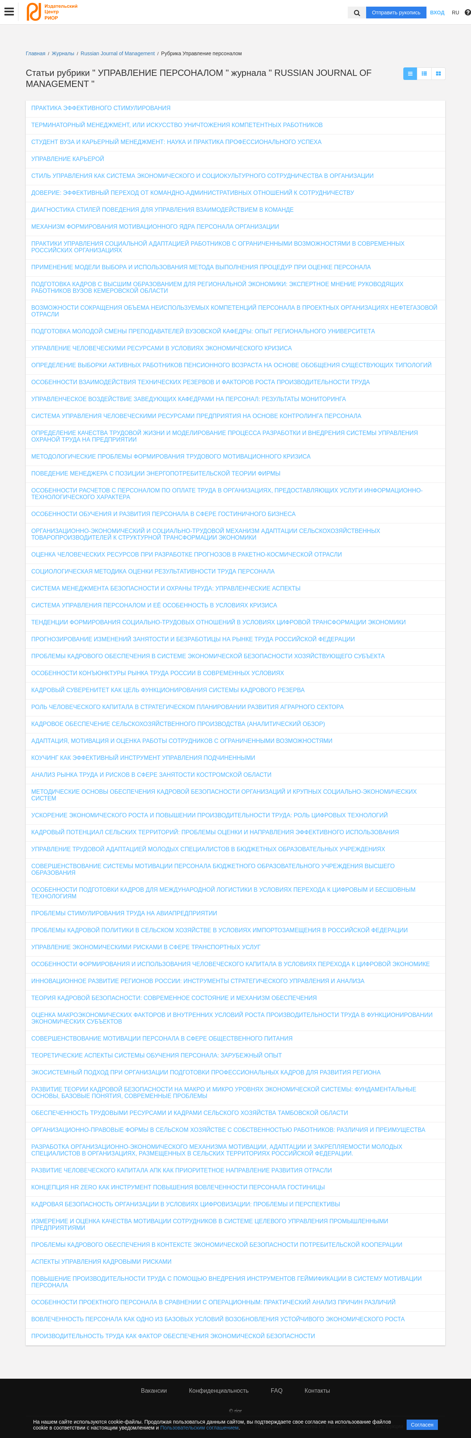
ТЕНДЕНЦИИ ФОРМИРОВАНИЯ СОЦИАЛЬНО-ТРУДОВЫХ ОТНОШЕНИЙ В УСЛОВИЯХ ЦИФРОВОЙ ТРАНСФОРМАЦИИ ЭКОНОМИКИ (218, 622)
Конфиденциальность (219, 1391)
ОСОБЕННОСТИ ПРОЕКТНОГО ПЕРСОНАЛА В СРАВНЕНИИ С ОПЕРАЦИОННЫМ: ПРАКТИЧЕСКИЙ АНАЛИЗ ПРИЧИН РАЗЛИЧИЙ (213, 1302)
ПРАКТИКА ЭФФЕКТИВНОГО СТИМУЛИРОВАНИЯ (101, 108)
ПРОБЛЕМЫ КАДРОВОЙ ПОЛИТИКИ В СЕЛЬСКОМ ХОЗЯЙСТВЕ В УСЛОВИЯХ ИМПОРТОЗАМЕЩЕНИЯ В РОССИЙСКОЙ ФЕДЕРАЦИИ (219, 930)
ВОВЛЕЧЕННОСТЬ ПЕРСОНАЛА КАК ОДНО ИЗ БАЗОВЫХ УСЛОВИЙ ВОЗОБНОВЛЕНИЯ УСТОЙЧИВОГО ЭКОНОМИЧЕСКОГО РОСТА (218, 1319)
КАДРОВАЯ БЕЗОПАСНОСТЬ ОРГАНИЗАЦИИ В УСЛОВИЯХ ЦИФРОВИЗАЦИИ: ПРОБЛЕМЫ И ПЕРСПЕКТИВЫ (185, 1204)
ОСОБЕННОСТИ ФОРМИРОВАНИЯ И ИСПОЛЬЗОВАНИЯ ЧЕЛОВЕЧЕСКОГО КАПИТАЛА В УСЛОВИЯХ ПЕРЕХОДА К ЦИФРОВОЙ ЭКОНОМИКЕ (230, 964)
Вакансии (154, 1391)
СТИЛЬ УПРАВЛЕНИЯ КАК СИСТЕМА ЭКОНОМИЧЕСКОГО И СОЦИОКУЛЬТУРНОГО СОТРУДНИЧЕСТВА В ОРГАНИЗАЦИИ (202, 176)
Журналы (63, 53)
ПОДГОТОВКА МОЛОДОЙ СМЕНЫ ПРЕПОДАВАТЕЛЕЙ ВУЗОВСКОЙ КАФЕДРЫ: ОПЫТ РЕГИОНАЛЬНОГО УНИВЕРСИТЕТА (203, 331)
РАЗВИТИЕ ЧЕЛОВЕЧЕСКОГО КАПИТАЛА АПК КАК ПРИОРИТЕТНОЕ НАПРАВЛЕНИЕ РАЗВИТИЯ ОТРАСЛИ (181, 1170)
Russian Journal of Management (118, 53)
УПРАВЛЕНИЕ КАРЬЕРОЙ (67, 159)
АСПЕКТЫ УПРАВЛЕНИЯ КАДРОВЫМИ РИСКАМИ (101, 1262)
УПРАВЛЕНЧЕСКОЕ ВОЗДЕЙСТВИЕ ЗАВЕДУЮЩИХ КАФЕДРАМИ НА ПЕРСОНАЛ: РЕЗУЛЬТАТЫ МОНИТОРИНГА (188, 399)
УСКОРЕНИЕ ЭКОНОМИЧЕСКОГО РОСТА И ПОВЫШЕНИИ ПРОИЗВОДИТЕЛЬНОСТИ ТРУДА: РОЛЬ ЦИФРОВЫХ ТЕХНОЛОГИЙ (209, 815)
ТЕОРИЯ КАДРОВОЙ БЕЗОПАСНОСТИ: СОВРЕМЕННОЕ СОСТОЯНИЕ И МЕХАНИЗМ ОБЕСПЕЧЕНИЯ (174, 998)
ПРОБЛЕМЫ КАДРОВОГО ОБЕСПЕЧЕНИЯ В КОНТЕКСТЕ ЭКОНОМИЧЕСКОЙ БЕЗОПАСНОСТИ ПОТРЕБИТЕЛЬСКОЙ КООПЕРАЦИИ (217, 1245)
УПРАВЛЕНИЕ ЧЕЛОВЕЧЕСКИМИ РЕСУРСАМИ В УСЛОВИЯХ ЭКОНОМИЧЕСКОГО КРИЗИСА (161, 348)
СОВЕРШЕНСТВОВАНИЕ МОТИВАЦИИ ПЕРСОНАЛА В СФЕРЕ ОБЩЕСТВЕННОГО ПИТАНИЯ (162, 1038)
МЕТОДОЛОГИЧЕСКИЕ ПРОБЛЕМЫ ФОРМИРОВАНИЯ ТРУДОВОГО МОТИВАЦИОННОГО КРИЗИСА (171, 456)
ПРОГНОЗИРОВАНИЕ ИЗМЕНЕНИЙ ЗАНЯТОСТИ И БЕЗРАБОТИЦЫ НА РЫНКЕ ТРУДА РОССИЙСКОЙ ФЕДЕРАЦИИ (193, 639)
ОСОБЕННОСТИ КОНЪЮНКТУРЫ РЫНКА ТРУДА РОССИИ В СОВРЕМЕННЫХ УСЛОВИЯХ (157, 673)
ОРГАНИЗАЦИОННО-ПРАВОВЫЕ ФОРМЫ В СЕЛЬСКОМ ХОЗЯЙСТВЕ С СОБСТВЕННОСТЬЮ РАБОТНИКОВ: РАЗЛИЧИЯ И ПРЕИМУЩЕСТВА (228, 1130)
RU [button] (455, 12)
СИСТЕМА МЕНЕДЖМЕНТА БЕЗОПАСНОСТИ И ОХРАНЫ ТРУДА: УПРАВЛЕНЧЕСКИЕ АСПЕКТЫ (166, 588)
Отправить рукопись (396, 12)
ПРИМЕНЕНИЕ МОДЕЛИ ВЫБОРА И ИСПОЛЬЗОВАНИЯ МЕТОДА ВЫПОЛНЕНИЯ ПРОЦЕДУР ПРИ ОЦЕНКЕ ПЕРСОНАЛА (201, 267)
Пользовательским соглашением (199, 1428)
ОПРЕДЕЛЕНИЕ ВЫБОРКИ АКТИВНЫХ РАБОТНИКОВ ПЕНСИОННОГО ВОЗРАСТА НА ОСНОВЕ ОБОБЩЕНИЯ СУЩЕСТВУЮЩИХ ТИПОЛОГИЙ (231, 365)
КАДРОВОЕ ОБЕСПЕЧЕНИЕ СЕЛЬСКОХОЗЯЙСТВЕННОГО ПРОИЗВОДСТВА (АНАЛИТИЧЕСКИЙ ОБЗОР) (178, 724)
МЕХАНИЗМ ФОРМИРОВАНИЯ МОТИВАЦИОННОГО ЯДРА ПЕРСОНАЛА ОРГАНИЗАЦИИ (155, 227)
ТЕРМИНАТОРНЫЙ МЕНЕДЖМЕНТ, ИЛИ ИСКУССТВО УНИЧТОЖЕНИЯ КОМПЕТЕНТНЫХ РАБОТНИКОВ (177, 125)
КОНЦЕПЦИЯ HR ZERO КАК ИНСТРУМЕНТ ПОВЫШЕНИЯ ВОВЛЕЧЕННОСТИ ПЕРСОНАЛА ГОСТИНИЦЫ (178, 1187)
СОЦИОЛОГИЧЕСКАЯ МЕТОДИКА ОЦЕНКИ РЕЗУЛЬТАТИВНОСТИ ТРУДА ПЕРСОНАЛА (153, 571)
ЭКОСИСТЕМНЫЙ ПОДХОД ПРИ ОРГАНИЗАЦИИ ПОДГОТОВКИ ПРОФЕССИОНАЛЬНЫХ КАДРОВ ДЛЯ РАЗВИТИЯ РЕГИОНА (205, 1072)
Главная (35, 53)
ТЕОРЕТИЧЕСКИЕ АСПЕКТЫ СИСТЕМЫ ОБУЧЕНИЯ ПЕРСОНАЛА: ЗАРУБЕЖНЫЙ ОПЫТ (156, 1055)
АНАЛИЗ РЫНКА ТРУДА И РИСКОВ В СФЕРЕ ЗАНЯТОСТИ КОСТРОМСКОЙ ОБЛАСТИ (151, 775)
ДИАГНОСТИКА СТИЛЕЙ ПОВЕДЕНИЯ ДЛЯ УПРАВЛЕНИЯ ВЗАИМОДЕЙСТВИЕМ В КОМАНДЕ (162, 210)
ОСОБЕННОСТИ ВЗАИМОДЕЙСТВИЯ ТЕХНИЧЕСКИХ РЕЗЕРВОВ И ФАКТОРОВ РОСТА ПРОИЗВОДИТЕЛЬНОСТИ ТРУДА (200, 382)
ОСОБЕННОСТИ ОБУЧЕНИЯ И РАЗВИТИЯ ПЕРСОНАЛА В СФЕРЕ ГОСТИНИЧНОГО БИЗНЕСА (163, 514)
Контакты (317, 1391)
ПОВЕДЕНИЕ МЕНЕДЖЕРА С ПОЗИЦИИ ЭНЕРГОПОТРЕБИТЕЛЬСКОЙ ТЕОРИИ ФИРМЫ (155, 473)
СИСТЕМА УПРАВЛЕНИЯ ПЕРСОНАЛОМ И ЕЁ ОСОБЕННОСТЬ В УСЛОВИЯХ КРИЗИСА (154, 605)
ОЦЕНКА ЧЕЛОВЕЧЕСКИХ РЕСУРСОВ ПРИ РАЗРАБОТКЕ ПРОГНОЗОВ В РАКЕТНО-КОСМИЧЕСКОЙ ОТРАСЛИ (186, 554)
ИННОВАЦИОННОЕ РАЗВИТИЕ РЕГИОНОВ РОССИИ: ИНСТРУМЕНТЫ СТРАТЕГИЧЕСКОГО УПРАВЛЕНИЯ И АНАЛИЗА (198, 981)
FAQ (277, 1391)
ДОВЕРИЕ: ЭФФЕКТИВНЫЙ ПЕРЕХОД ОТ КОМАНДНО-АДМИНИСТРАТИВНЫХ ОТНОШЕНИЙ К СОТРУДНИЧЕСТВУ (192, 193)
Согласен (422, 1425)
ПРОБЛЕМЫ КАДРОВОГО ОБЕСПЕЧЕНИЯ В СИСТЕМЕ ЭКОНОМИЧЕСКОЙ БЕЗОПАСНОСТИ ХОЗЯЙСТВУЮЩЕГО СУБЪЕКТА (208, 656)
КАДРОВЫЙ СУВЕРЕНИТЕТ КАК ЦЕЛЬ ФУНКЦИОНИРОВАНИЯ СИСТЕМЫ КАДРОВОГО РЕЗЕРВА (168, 690)
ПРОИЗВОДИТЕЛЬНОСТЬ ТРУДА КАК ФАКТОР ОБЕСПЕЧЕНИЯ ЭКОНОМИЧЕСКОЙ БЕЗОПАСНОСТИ (173, 1336)
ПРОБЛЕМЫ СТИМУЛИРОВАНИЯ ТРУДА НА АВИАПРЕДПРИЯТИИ (124, 913)
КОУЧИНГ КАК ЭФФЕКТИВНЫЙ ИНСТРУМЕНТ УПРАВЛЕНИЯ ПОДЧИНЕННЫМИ (143, 758)
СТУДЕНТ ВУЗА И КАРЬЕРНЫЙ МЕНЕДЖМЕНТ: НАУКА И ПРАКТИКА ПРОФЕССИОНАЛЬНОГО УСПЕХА (176, 142)
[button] (9, 12)
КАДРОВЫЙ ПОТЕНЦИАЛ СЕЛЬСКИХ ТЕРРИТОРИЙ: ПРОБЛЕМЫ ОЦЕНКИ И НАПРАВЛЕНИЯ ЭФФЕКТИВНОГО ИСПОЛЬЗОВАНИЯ (215, 832)
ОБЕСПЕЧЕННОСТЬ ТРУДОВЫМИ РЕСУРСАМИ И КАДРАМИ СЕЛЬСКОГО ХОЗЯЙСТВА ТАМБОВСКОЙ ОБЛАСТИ (189, 1113)
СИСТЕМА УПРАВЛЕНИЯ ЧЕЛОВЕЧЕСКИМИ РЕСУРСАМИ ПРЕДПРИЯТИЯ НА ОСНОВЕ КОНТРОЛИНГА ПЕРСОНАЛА (196, 416)
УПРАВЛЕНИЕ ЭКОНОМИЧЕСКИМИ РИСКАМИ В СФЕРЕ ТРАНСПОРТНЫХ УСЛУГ (146, 947)
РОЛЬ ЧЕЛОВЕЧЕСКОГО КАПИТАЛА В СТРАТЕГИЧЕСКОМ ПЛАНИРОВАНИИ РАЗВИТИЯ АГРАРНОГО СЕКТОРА (187, 707)
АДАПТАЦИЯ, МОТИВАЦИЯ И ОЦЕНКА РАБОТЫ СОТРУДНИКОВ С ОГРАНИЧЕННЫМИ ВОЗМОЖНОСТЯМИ (182, 741)
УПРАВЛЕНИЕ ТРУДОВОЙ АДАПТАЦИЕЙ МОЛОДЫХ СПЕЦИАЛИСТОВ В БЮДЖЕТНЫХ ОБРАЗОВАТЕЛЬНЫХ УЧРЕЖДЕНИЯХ (208, 849)
